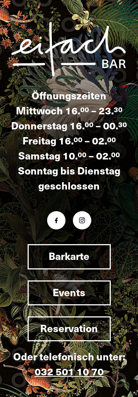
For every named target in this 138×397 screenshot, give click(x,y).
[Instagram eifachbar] (82, 220)
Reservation (69, 327)
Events (69, 291)
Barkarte (69, 255)
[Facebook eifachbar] (56, 220)
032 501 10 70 (69, 371)
